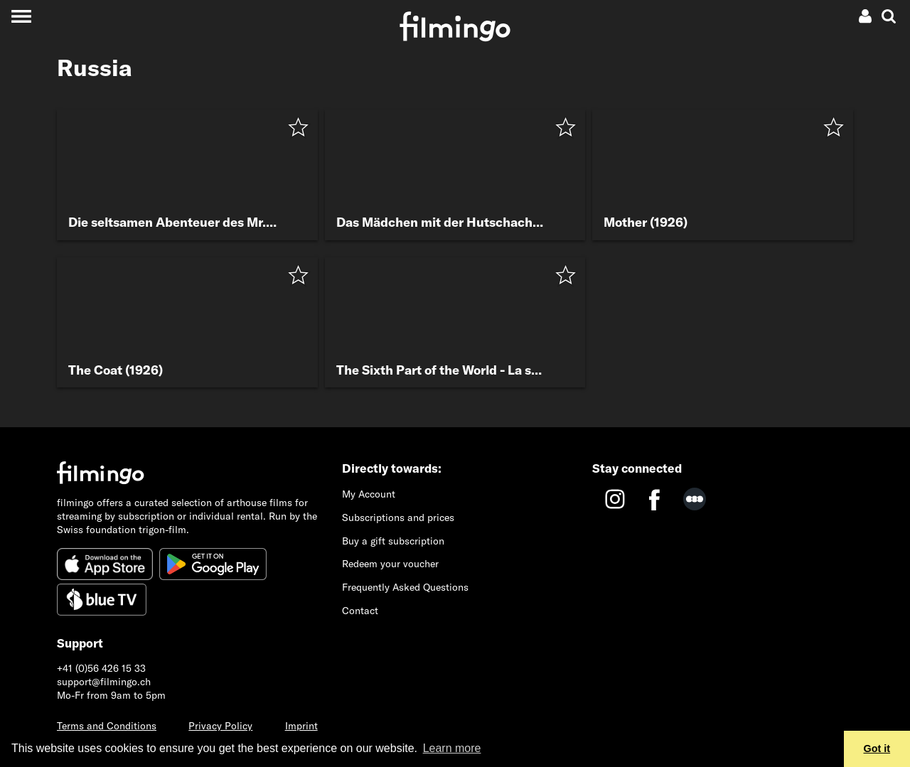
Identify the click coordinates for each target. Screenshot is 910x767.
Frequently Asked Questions (405, 587)
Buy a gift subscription (393, 541)
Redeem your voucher (390, 563)
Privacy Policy (220, 725)
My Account (368, 494)
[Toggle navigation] (21, 16)
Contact (360, 610)
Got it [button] (877, 748)
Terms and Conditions (106, 725)
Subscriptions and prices (398, 517)
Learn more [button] (452, 748)
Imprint (301, 725)
